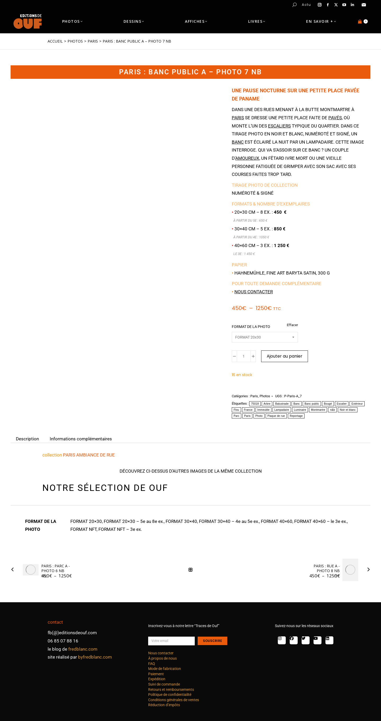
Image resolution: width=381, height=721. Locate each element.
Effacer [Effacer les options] (292, 325)
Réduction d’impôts (164, 705)
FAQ (151, 663)
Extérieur (357, 403)
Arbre (267, 403)
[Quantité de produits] (244, 356)
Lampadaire (281, 409)
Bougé (328, 403)
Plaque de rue (276, 415)
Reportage (296, 415)
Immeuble (263, 409)
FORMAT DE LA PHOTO (251, 327)
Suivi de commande (164, 684)
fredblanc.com (82, 649)
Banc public (312, 403)
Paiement (156, 674)
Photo (259, 415)
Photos (265, 396)
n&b (332, 409)
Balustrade (282, 403)
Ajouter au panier (284, 356)
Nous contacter (253, 291)
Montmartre (318, 409)
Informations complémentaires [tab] (81, 438)
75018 (255, 403)
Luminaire (300, 409)
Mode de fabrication (164, 669)
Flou (236, 409)
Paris (254, 396)
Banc (296, 403)
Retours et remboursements (171, 689)
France (248, 409)
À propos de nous (162, 658)
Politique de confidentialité (169, 694)
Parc (236, 415)
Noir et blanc (348, 409)
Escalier (342, 403)
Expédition (156, 679)
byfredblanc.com (95, 657)
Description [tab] (27, 438)
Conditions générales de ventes (173, 700)
